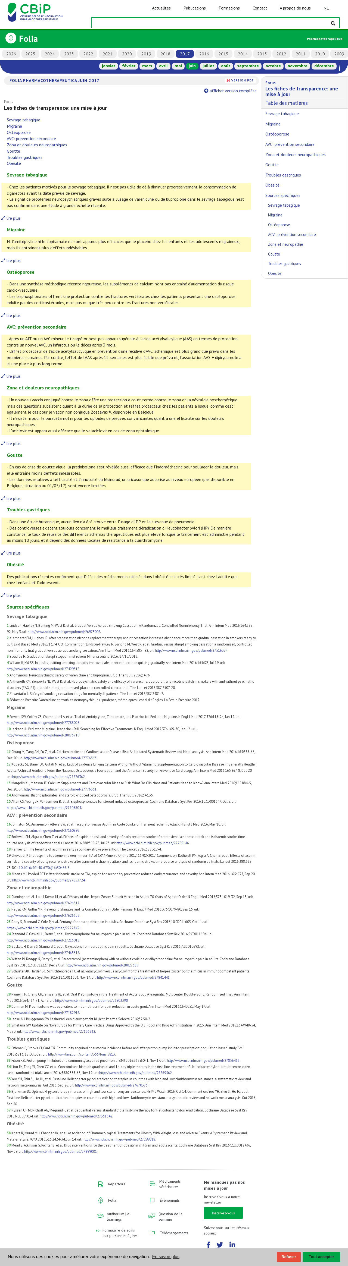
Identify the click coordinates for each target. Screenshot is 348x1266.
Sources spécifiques (282, 195)
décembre (324, 65)
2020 (127, 53)
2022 (88, 53)
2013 (262, 53)
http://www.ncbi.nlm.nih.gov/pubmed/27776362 (48, 776)
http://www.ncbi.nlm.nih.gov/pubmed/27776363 (60, 758)
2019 (146, 53)
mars (147, 65)
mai (178, 65)
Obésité (14, 163)
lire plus (11, 218)
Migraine (14, 126)
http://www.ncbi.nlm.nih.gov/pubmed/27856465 (203, 1060)
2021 (108, 53)
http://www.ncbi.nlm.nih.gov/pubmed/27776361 (60, 789)
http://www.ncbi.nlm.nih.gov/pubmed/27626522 (43, 915)
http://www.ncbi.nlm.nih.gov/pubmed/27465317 (43, 952)
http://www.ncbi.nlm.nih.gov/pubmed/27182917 (43, 1012)
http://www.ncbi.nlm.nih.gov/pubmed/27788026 (43, 722)
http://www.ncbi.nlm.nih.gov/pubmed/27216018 (43, 940)
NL (326, 8)
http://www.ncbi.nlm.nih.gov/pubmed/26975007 (64, 631)
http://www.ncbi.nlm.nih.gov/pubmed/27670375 (111, 1085)
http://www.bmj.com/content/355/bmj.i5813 (81, 1054)
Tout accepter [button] (321, 1257)
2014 (243, 53)
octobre (273, 65)
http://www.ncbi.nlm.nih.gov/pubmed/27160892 (43, 830)
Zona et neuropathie (285, 244)
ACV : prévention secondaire (292, 234)
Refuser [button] (288, 1257)
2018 (165, 53)
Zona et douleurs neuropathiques (37, 144)
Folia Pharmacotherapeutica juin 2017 (55, 80)
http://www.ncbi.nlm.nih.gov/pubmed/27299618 (119, 1139)
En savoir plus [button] (165, 1256)
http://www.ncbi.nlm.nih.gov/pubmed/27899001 (60, 1151)
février (128, 65)
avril (163, 65)
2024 (50, 53)
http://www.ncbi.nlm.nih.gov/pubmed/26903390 (91, 1000)
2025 (30, 53)
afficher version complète (231, 90)
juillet (208, 65)
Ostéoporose (19, 132)
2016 (204, 53)
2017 (185, 53)
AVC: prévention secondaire (290, 144)
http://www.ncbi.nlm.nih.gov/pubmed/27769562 (135, 1072)
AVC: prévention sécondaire (31, 138)
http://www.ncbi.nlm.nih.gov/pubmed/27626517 (43, 903)
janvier (108, 65)
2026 (11, 53)
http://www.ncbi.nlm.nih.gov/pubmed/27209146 (152, 843)
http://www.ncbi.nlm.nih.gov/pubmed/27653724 (48, 880)
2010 (320, 53)
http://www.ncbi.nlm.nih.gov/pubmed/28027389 (102, 965)
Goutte (13, 151)
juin (192, 65)
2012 (281, 53)
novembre (297, 65)
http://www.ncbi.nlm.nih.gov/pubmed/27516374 (191, 650)
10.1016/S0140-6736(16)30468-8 (44, 867)
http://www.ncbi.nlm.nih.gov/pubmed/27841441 (133, 977)
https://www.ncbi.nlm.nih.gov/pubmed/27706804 (44, 807)
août (225, 65)
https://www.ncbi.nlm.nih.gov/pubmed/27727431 (44, 928)
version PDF (242, 80)
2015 (223, 53)
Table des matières (304, 92)
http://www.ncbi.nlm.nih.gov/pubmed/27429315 (43, 669)
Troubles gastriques (24, 157)
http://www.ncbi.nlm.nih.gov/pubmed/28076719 (43, 735)
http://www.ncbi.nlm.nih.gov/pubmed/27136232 (59, 1031)
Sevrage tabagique (23, 119)
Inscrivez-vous (223, 1213)
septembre (248, 65)
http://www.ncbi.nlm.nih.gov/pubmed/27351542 (76, 1116)
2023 (69, 53)
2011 (301, 53)
